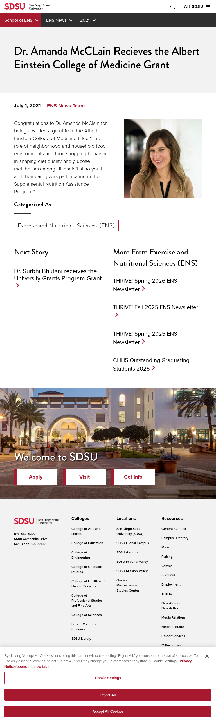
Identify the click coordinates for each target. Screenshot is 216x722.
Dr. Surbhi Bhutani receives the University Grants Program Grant (58, 274)
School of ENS (18, 20)
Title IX (166, 593)
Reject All (108, 698)
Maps (165, 547)
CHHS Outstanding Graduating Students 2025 (151, 364)
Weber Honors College (82, 650)
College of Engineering (80, 555)
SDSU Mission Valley (132, 570)
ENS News (56, 20)
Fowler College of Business (84, 627)
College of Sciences (86, 614)
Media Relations (173, 617)
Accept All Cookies (108, 715)
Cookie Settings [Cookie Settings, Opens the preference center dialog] (108, 682)
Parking (167, 556)
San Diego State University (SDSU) (129, 531)
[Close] (207, 660)
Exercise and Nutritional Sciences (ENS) (66, 225)
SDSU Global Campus (132, 543)
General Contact (173, 528)
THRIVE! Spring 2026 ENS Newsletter (145, 284)
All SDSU (197, 6)
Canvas (166, 565)
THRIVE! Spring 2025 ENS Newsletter (145, 337)
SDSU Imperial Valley (132, 561)
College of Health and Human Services (88, 583)
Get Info (133, 476)
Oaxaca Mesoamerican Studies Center (127, 585)
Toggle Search (172, 6)
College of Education (87, 543)
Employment (171, 584)
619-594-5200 (24, 533)
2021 (85, 20)
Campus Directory (174, 537)
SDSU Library (81, 638)
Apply (35, 476)
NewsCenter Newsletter (171, 605)
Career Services (173, 636)
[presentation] (79, 518)
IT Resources (171, 645)
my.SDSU (168, 575)
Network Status (173, 626)
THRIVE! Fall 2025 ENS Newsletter (155, 307)
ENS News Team (66, 105)
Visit (84, 476)
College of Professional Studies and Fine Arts (87, 600)
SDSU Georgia (127, 552)
